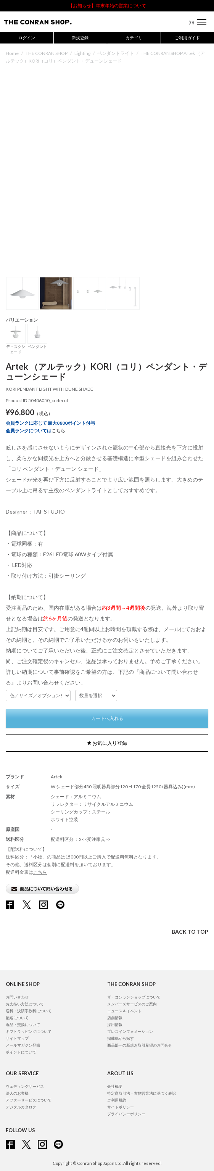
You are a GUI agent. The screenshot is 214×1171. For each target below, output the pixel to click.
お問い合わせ (17, 997)
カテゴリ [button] (134, 37)
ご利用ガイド (187, 37)
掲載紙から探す (120, 1038)
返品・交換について (23, 1024)
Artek (56, 777)
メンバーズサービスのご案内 (132, 1004)
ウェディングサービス (25, 1086)
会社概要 (114, 1086)
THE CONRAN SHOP (47, 53)
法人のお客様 (17, 1093)
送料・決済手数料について (28, 1010)
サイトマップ (17, 1038)
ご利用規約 (116, 1100)
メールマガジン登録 (23, 1045)
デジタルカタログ (21, 1107)
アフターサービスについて (28, 1100)
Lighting (82, 53)
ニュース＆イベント (124, 1010)
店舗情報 (114, 1017)
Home (12, 53)
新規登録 (80, 37)
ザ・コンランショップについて (134, 997)
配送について (17, 1017)
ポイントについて (21, 1052)
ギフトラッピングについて (28, 1031)
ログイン (26, 37)
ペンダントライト (115, 53)
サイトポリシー (120, 1107)
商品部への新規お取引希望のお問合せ (139, 1045)
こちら (58, 430)
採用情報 (114, 1024)
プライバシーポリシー (126, 1113)
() (187, 22)
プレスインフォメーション (130, 1031)
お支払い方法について (25, 1004)
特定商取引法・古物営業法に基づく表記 (141, 1093)
